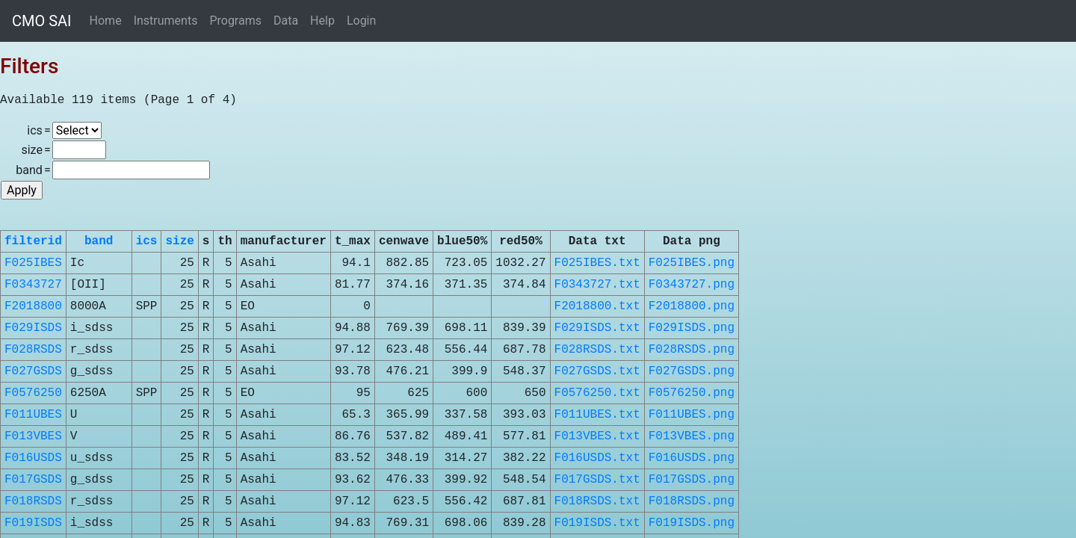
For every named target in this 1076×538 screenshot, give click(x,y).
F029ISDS (33, 328)
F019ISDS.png (692, 523)
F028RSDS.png (692, 349)
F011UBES (33, 414)
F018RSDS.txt (597, 501)
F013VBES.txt (597, 436)
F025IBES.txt (597, 263)
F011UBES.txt (597, 414)
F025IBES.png (692, 263)
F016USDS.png (692, 458)
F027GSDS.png (692, 371)
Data (285, 20)
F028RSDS (33, 349)
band (98, 241)
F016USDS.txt (597, 458)
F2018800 (33, 306)
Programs (235, 20)
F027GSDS (33, 371)
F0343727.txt (597, 284)
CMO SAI (42, 21)
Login (361, 20)
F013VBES (33, 436)
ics (147, 241)
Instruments (166, 20)
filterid (33, 241)
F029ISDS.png (692, 328)
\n (77, 130)
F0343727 (33, 284)
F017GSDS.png (692, 479)
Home (106, 20)
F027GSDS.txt (597, 371)
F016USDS (33, 458)
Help (322, 20)
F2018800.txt (597, 306)
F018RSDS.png (692, 501)
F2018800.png (692, 306)
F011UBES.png (692, 414)
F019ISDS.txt (597, 523)
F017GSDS (33, 479)
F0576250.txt (597, 393)
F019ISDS (33, 523)
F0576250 (33, 393)
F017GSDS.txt (597, 479)
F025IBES (33, 263)
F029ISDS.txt (597, 328)
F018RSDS (33, 501)
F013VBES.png (692, 436)
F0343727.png (692, 284)
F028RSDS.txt (597, 349)
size (179, 241)
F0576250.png (692, 393)
